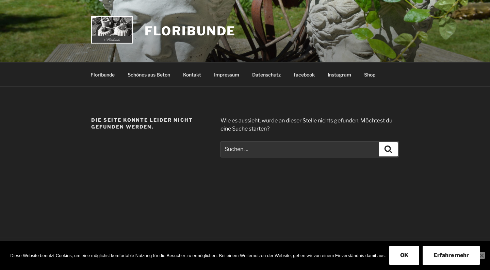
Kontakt (192, 75)
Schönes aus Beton (149, 75)
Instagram (339, 75)
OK (404, 255)
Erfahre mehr (451, 255)
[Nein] (481, 255)
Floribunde (190, 30)
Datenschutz (266, 75)
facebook (304, 75)
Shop (369, 75)
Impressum (226, 75)
